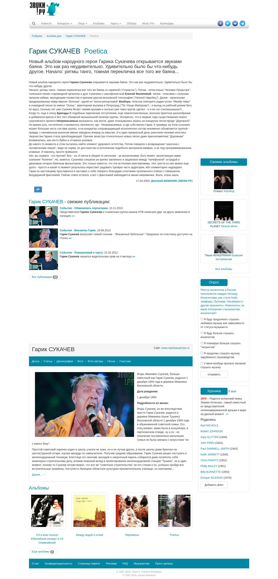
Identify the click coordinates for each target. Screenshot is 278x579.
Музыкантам (141, 563)
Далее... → (39, 474)
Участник (125, 361)
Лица (82, 23)
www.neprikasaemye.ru (176, 347)
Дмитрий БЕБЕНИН (164, 180)
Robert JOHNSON (212, 431)
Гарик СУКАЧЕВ (76, 36)
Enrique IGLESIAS (212, 477)
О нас (35, 563)
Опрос (214, 282)
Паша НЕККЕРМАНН (218, 255)
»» (73, 215)
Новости (46, 23)
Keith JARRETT (210, 454)
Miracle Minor (229, 226)
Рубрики (37, 36)
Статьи (47, 361)
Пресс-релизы (164, 563)
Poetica (95, 51)
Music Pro (148, 23)
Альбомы (99, 23)
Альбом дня (53, 36)
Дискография (64, 361)
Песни (111, 361)
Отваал (218, 191)
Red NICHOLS (209, 425)
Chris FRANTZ (209, 460)
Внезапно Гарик (85, 230)
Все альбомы (223, 269)
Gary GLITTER (209, 437)
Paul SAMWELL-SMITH (215, 448)
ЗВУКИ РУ (185, 180)
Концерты (64, 23)
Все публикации (45, 277)
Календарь (167, 23)
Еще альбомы (43, 551)
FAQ (125, 563)
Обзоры (132, 23)
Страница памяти (89, 563)
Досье (36, 361)
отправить (214, 374)
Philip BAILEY (209, 466)
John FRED (207, 442)
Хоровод (229, 191)
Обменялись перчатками (91, 208)
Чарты (115, 23)
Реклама (111, 563)
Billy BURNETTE (211, 471)
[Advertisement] (139, 8)
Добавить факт (214, 484)
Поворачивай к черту (88, 252)
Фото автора (95, 361)
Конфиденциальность (58, 563)
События (66, 208)
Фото (80, 361)
